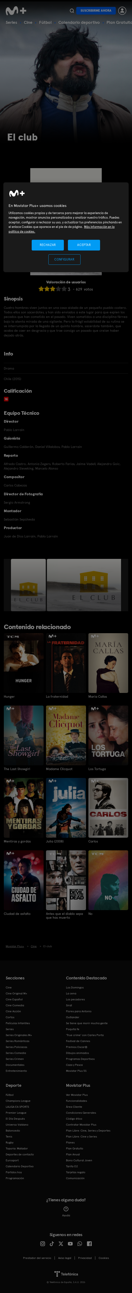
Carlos (93, 841)
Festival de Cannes (78, 1040)
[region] (66, 227)
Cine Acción (13, 1011)
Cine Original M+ (16, 993)
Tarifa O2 (72, 1166)
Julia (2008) (55, 841)
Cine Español (14, 999)
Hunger (9, 696)
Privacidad (85, 1257)
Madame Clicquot (59, 769)
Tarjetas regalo (75, 1172)
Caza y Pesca (74, 1064)
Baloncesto (13, 1130)
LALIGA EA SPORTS (17, 1106)
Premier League (16, 1112)
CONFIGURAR (64, 259)
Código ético (74, 1118)
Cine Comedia (15, 1005)
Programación (15, 1178)
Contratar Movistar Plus (81, 1124)
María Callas (97, 696)
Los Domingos (75, 987)
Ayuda (66, 1211)
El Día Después (15, 1118)
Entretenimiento (16, 1070)
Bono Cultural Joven (79, 1160)
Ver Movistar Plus (77, 1094)
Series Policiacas (16, 1046)
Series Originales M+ (19, 1035)
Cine (28, 22)
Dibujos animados (77, 1052)
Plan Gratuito (74, 1148)
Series (11, 22)
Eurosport (12, 1160)
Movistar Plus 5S (76, 1070)
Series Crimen (15, 1058)
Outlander (72, 1017)
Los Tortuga (97, 769)
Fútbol (45, 22)
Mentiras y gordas (17, 841)
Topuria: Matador (17, 1148)
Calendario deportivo (79, 22)
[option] (29, 585)
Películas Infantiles (18, 1023)
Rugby (9, 1142)
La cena (71, 993)
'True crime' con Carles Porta (85, 1035)
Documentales (15, 1064)
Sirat (69, 1005)
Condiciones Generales (81, 1112)
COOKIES (104, 1257)
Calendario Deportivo (20, 1166)
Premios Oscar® (76, 1046)
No (90, 914)
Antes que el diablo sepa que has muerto (64, 915)
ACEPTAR (84, 245)
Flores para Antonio (78, 1011)
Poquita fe (72, 1029)
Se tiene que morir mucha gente (87, 1023)
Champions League (18, 1100)
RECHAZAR (48, 245)
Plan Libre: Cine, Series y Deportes (88, 1130)
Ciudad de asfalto (17, 914)
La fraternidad (57, 696)
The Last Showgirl (17, 769)
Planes (70, 1142)
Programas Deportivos (80, 1058)
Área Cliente (74, 1106)
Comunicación (75, 1178)
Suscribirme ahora (96, 10)
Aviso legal (64, 1257)
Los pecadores (75, 999)
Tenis (9, 1136)
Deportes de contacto (20, 1154)
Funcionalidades (76, 1100)
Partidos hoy (14, 1172)
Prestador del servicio (37, 1257)
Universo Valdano (17, 1124)
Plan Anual (73, 1154)
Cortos (10, 1017)
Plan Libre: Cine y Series (81, 1136)
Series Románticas (17, 1040)
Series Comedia (16, 1052)
